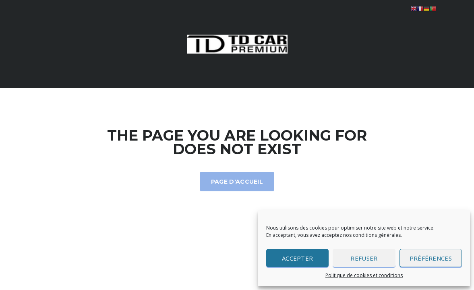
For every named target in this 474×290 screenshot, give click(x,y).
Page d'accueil (237, 181)
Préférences (431, 258)
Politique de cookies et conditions (364, 275)
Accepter (297, 258)
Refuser (363, 258)
